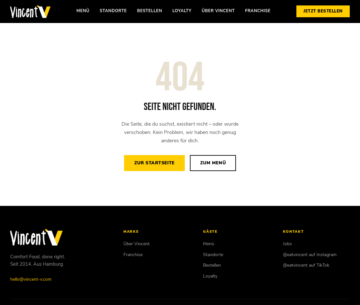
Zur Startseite (154, 163)
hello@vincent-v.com (30, 279)
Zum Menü (213, 163)
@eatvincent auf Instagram (310, 255)
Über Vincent (218, 11)
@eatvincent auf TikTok (306, 265)
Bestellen (149, 11)
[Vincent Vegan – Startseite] (30, 11)
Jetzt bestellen (323, 11)
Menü (83, 11)
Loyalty (182, 11)
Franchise (257, 11)
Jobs (287, 244)
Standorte (113, 11)
